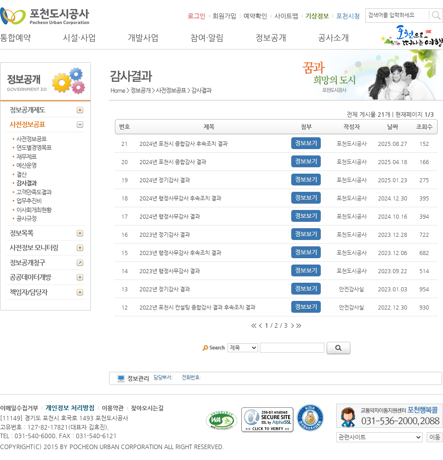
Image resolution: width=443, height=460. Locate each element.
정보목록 (21, 233)
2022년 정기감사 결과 (164, 289)
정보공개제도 (27, 110)
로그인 (196, 16)
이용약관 (113, 408)
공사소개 (333, 37)
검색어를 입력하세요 (391, 15)
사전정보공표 (27, 124)
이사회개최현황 (33, 209)
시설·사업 (79, 37)
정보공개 (270, 37)
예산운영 (26, 165)
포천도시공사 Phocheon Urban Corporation (44, 16)
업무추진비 (28, 200)
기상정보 (317, 16)
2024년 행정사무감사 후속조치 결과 (180, 198)
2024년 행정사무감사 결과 (169, 216)
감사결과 (26, 183)
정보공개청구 (27, 262)
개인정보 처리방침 (70, 407)
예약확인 (255, 16)
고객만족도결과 (33, 192)
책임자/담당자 (28, 292)
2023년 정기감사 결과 (164, 234)
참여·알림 (207, 37)
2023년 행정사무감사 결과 (169, 271)
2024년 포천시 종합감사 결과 (172, 162)
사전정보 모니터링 (34, 247)
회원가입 (224, 16)
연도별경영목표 (33, 147)
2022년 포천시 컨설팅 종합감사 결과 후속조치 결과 (197, 307)
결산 (21, 174)
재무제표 (26, 156)
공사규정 (26, 218)
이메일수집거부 (19, 408)
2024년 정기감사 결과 (164, 180)
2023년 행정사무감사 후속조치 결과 (180, 253)
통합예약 (15, 37)
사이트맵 (286, 16)
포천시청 (348, 16)
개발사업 (143, 37)
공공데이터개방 (30, 277)
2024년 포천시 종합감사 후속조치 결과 (183, 143)
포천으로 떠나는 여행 (412, 36)
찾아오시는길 (147, 408)
